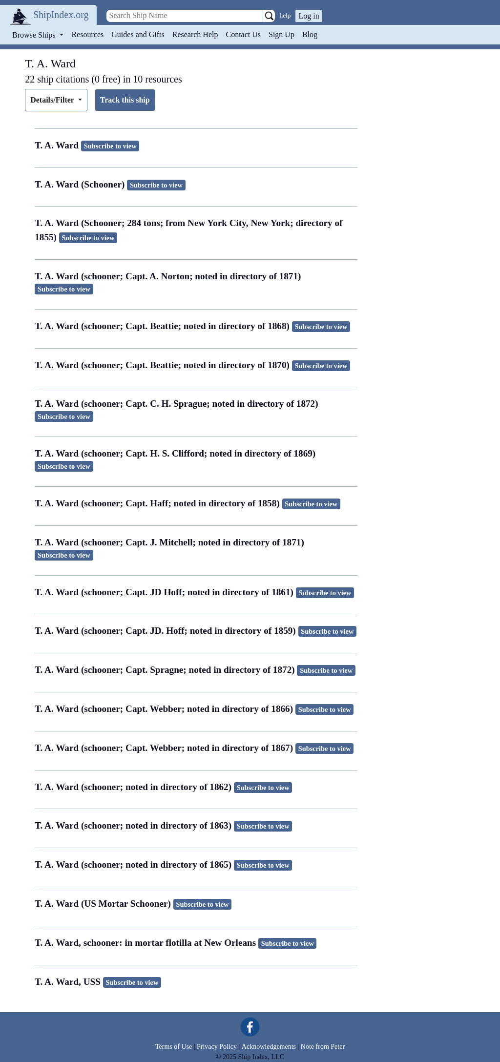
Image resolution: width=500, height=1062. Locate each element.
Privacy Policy (217, 1046)
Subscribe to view (110, 146)
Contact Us (243, 34)
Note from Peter (323, 1046)
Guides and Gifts (137, 34)
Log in (308, 16)
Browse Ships (34, 35)
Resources (88, 34)
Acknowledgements (269, 1046)
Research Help (195, 34)
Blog (309, 34)
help (285, 15)
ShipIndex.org (61, 14)
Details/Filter (53, 100)
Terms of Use (173, 1046)
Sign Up (281, 34)
